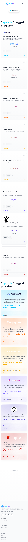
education (6, 372)
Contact (3, 535)
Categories (3, 523)
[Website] (12, 514)
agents (5, 315)
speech (9, 313)
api (14, 313)
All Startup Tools (5, 520)
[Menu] (25, 3)
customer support (7, 459)
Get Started (3, 539)
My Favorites (4, 527)
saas (19, 313)
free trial (20, 399)
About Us (3, 533)
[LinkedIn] (6, 514)
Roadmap (3, 537)
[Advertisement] (14, 485)
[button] (23, 3)
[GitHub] (2, 514)
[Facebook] (9, 514)
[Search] (20, 3)
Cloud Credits (4, 525)
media (15, 370)
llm (19, 341)
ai (4, 313)
